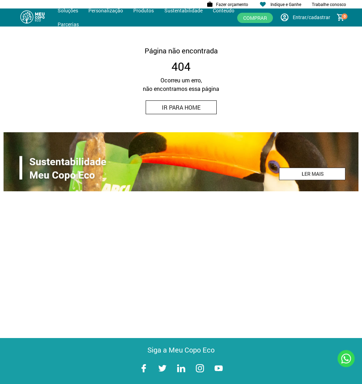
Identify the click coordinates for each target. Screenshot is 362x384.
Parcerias (68, 24)
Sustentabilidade (183, 10)
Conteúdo (223, 10)
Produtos (143, 10)
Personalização (105, 10)
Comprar (255, 17)
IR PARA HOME (181, 107)
